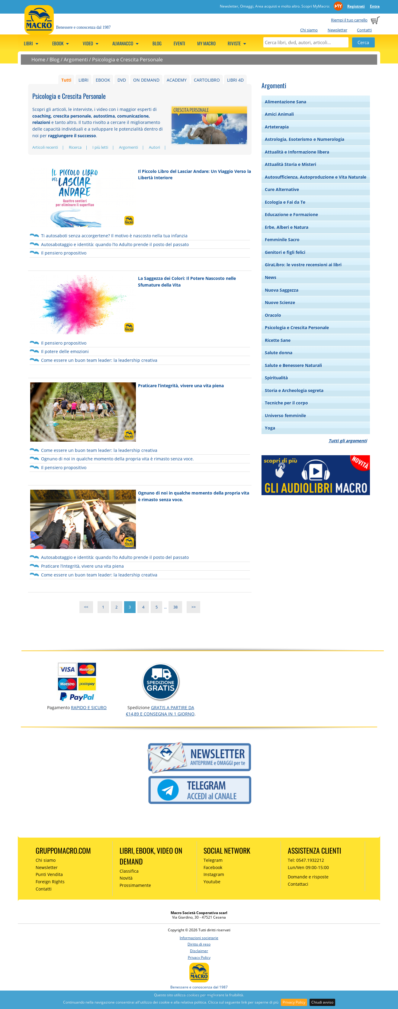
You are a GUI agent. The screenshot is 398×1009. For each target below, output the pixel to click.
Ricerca (75, 147)
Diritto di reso (199, 944)
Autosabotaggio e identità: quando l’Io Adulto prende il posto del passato (115, 244)
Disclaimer (199, 950)
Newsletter (337, 30)
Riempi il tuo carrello (349, 20)
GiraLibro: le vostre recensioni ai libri (303, 265)
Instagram (214, 874)
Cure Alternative (282, 189)
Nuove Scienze (280, 302)
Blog (157, 43)
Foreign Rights (50, 881)
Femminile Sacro (282, 239)
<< (86, 607)
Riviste (238, 43)
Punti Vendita (49, 874)
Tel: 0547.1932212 (306, 860)
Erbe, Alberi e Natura (286, 227)
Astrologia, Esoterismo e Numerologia (304, 139)
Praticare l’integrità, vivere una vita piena (181, 385)
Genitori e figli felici (285, 252)
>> (193, 607)
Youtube (212, 881)
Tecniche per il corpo (286, 403)
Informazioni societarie (199, 937)
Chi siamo (309, 30)
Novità (126, 878)
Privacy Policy (294, 1002)
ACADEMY (177, 80)
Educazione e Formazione (291, 214)
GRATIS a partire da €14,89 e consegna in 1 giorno (160, 710)
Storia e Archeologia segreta (294, 390)
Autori (154, 147)
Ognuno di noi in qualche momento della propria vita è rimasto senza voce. (117, 459)
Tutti (66, 80)
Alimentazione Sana (285, 102)
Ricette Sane (277, 340)
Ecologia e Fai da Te (285, 202)
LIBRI (83, 80)
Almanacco (126, 43)
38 (175, 607)
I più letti (100, 147)
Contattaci (298, 884)
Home (38, 59)
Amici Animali (279, 114)
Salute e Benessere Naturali (293, 365)
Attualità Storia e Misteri (290, 164)
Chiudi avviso (322, 1002)
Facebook (213, 867)
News (270, 277)
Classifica (129, 871)
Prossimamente (135, 885)
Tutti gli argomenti (348, 440)
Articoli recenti (45, 147)
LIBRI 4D (235, 80)
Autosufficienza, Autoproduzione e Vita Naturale (315, 177)
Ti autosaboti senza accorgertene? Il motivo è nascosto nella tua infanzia (114, 235)
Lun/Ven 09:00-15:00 (308, 867)
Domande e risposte (308, 877)
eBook (61, 43)
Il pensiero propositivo (63, 253)
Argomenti (76, 59)
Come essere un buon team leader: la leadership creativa (99, 360)
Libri (32, 43)
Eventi (179, 43)
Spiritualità (276, 378)
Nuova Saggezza (281, 290)
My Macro (206, 43)
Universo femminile (285, 415)
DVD (121, 80)
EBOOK (103, 80)
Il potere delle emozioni (65, 351)
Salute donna (278, 352)
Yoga (270, 428)
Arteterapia (277, 127)
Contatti (364, 30)
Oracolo (273, 315)
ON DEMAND (146, 80)
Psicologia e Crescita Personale (127, 59)
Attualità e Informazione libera (297, 152)
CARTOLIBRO (207, 80)
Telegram (213, 860)
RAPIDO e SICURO (89, 707)
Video (91, 43)
